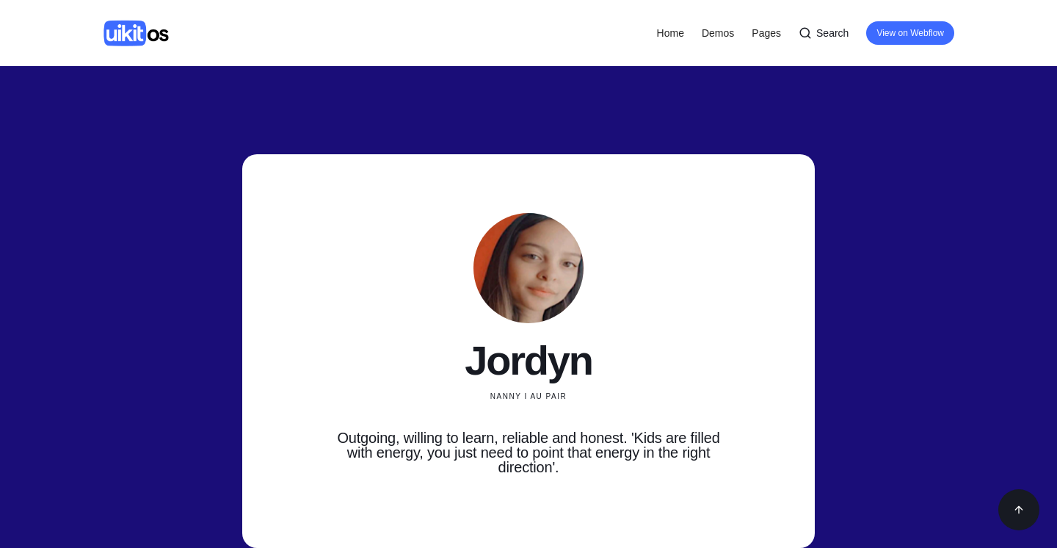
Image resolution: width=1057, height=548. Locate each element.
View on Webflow (910, 33)
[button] (718, 33)
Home (670, 33)
